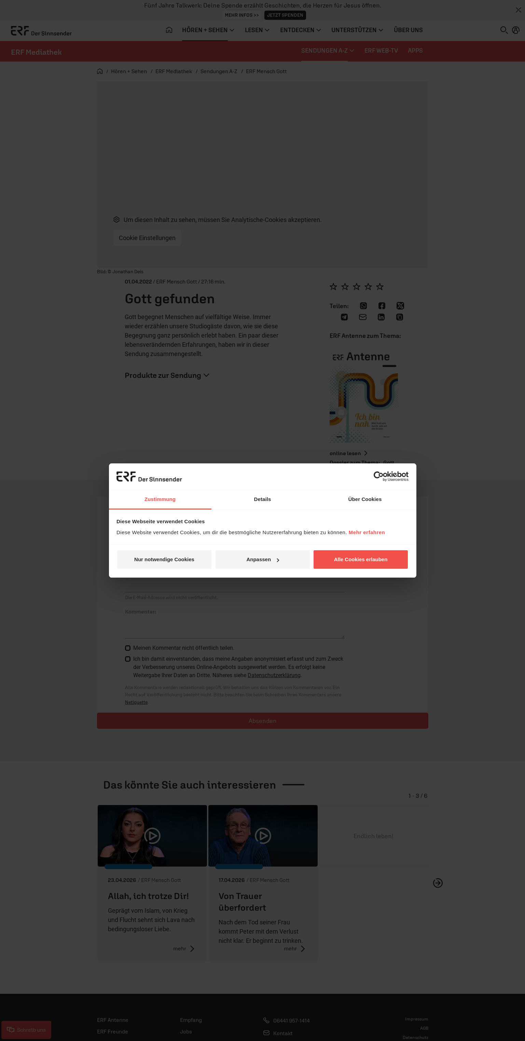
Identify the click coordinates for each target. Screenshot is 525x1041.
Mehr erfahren (367, 532)
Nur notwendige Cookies (164, 559)
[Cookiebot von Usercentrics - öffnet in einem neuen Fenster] (379, 476)
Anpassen (262, 559)
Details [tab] (262, 499)
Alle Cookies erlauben (361, 559)
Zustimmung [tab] (160, 499)
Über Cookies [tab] (365, 499)
